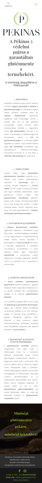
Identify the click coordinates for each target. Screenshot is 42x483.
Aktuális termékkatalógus (20, 462)
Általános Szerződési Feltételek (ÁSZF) (20, 457)
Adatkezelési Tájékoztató (20, 460)
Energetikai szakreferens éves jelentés (20, 465)
